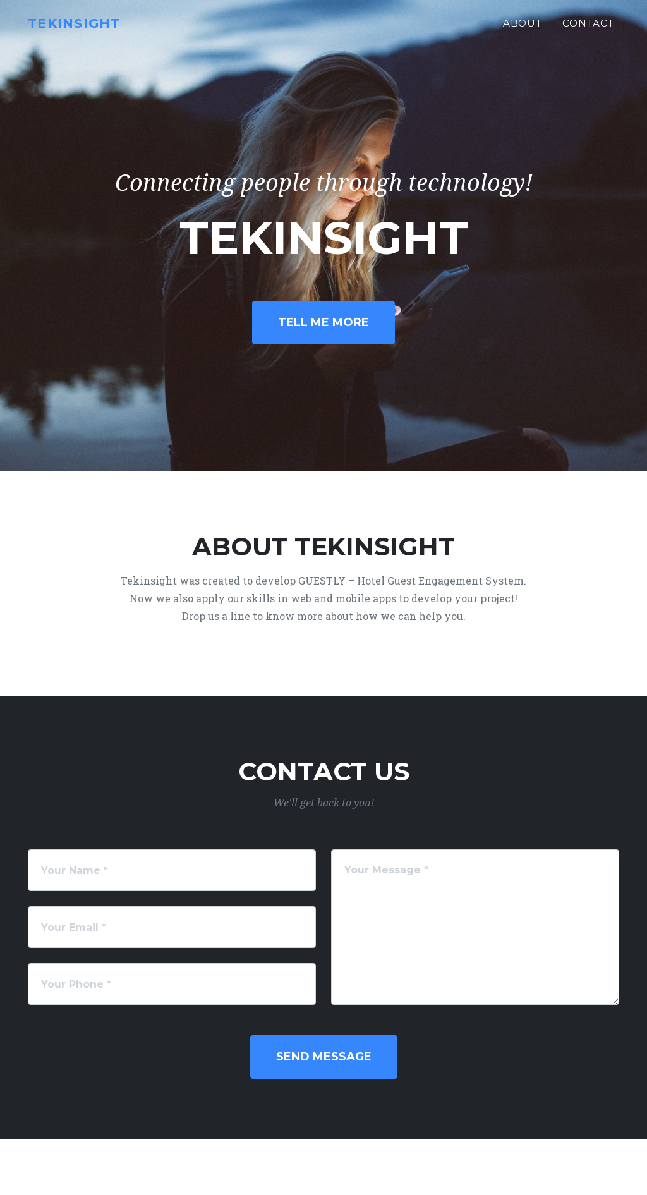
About (523, 29)
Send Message (324, 1057)
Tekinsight (82, 29)
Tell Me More (323, 322)
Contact (588, 29)
